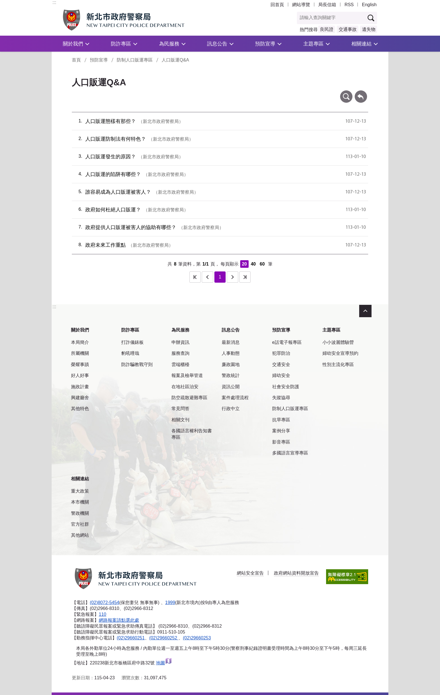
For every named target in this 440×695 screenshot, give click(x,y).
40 (253, 264)
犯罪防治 (281, 353)
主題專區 (313, 44)
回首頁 (277, 4)
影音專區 (281, 442)
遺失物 (368, 29)
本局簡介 (80, 342)
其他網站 (80, 535)
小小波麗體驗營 (338, 342)
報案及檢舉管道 (187, 375)
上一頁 (207, 277)
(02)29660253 (197, 637)
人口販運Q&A (175, 60)
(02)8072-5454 (104, 602)
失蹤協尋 (281, 397)
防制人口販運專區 (135, 60)
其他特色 (80, 408)
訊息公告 (217, 44)
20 (244, 264)
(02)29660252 (163, 637)
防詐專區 (121, 44)
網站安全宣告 (250, 573)
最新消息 (231, 342)
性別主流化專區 (338, 364)
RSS (349, 4)
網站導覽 (301, 4)
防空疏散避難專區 (189, 397)
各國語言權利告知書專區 (191, 433)
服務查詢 (180, 353)
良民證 (326, 29)
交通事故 (348, 29)
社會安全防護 (285, 386)
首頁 (76, 60)
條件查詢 (346, 93)
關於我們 (73, 44)
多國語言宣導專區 (290, 453)
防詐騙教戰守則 (137, 364)
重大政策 (80, 491)
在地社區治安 (184, 386)
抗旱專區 (281, 419)
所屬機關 (80, 353)
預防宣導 (265, 44)
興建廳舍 (80, 397)
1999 (170, 602)
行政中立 (231, 408)
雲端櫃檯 (180, 364)
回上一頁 (361, 93)
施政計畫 (80, 386)
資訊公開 (231, 386)
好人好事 (80, 375)
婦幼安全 (281, 375)
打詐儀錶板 (132, 342)
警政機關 (80, 513)
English (369, 4)
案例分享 (281, 430)
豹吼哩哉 (130, 353)
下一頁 (232, 277)
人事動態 (231, 353)
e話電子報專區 (287, 342)
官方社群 (80, 524)
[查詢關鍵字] (331, 18)
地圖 (164, 662)
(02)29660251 (131, 637)
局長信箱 (327, 4)
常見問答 (180, 408)
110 (102, 614)
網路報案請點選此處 (119, 620)
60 (262, 264)
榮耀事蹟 (80, 364)
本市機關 (80, 502)
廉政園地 (231, 364)
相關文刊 (180, 419)
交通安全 (281, 364)
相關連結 (361, 44)
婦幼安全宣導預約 (340, 353)
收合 (365, 311)
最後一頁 (245, 277)
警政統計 (231, 375)
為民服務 (169, 44)
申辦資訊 (180, 342)
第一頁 (195, 277)
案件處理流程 (235, 397)
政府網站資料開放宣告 (296, 573)
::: (54, 2)
